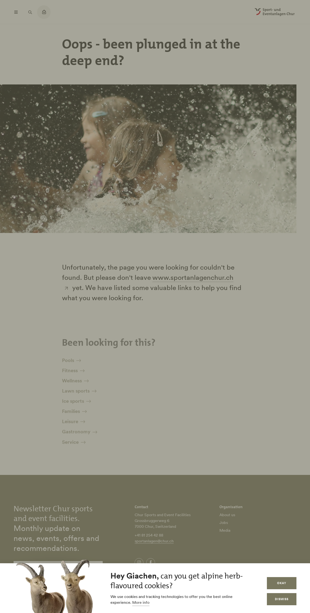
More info (140, 602)
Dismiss (281, 599)
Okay (281, 583)
